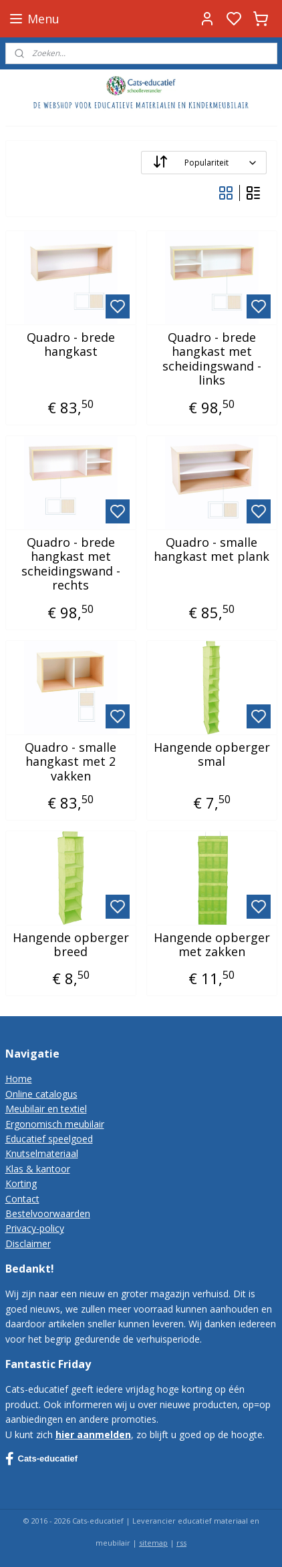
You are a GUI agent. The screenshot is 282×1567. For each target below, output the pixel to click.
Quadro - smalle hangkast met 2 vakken (70, 762)
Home (18, 1078)
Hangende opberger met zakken (212, 945)
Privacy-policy (34, 1228)
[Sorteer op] (204, 163)
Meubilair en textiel (46, 1108)
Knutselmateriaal (41, 1153)
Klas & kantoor (37, 1168)
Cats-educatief (41, 1459)
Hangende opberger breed (71, 945)
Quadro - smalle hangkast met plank (211, 549)
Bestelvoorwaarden (47, 1213)
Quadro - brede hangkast (71, 344)
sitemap (153, 1543)
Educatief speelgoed (49, 1138)
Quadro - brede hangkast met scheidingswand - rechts (70, 564)
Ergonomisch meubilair (54, 1124)
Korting (21, 1183)
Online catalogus (41, 1094)
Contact (22, 1198)
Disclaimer (28, 1243)
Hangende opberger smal (212, 754)
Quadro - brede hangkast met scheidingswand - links (211, 359)
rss (181, 1543)
